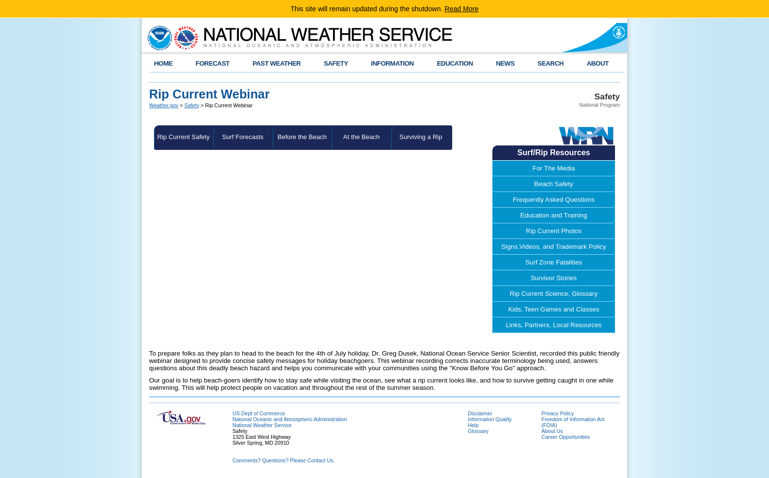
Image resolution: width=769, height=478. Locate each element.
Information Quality (490, 419)
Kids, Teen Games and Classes (553, 309)
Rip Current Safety (183, 137)
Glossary (478, 431)
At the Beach (361, 137)
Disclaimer (480, 413)
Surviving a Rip (420, 137)
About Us (552, 431)
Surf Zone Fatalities (553, 262)
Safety (191, 105)
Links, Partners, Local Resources (554, 325)
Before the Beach (302, 137)
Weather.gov (164, 105)
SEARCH (551, 63)
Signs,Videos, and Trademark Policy (553, 246)
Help (473, 425)
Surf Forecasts (243, 137)
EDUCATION (455, 63)
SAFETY (336, 63)
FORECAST (213, 63)
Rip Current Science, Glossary (553, 293)
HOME (163, 63)
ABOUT (598, 63)
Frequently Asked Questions (554, 199)
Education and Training (553, 215)
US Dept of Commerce (258, 413)
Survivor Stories (554, 278)
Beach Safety (553, 184)
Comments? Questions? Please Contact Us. (283, 460)
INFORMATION (392, 63)
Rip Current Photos (553, 231)
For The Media (554, 168)
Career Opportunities (565, 437)
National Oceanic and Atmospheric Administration (289, 419)
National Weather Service (262, 425)
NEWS (505, 63)
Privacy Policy (557, 413)
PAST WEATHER (277, 63)
